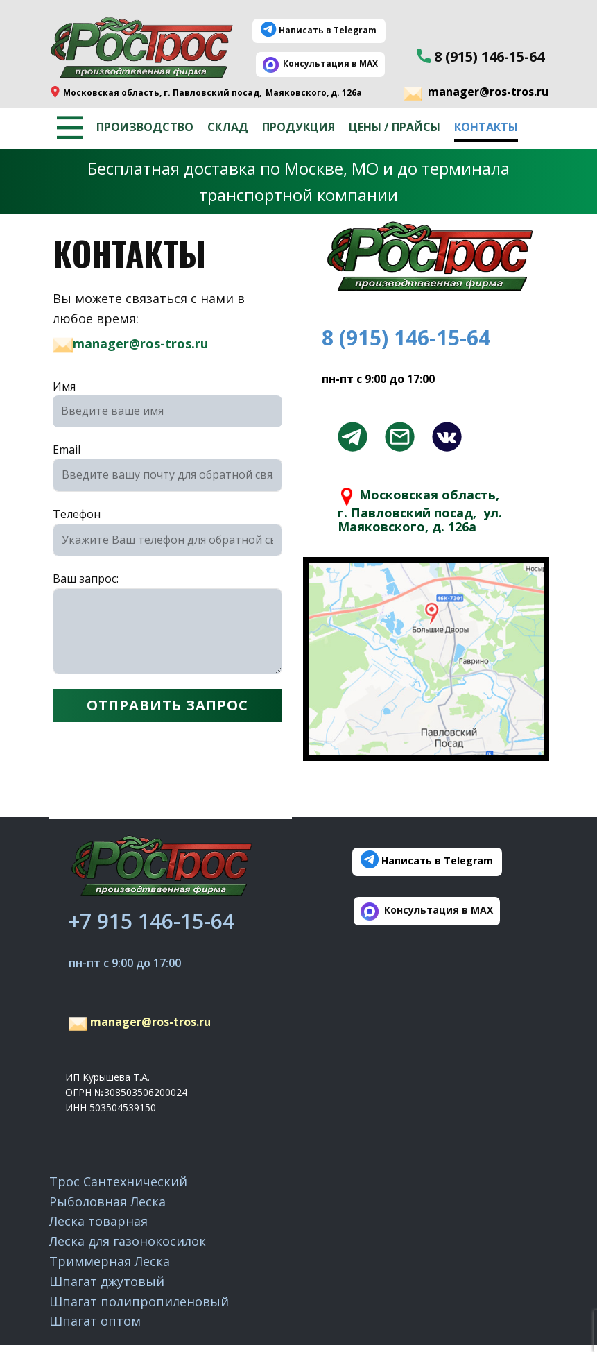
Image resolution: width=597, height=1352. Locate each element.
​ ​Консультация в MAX (320, 64)
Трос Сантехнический (118, 1181)
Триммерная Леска (109, 1261)
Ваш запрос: (86, 578)
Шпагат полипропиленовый (139, 1301)
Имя (64, 386)
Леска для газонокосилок (127, 1241)
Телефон (77, 514)
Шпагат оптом (95, 1320)
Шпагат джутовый (106, 1281)
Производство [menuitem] (144, 127)
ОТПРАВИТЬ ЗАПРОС (167, 705)
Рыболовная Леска (107, 1201)
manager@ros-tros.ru (476, 92)
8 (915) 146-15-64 (480, 57)
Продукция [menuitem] (298, 127)
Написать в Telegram (318, 31)
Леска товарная (98, 1221)
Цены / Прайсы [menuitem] (394, 127)
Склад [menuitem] (227, 127)
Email (66, 449)
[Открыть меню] (70, 127)
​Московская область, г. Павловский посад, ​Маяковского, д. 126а (205, 93)
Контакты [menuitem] (486, 127)
